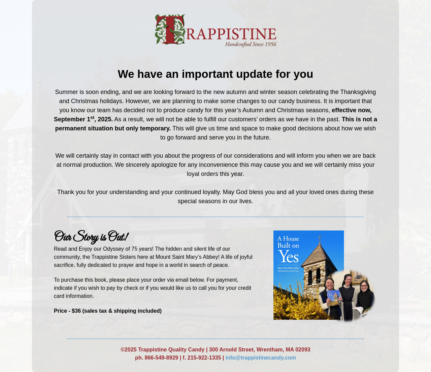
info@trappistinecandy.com (261, 358)
